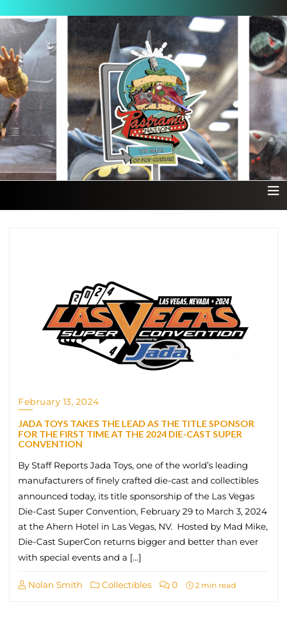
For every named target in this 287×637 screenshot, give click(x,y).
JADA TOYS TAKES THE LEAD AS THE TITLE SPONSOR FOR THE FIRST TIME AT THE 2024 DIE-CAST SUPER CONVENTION (136, 433)
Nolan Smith (50, 584)
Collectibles (121, 584)
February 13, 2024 (58, 401)
